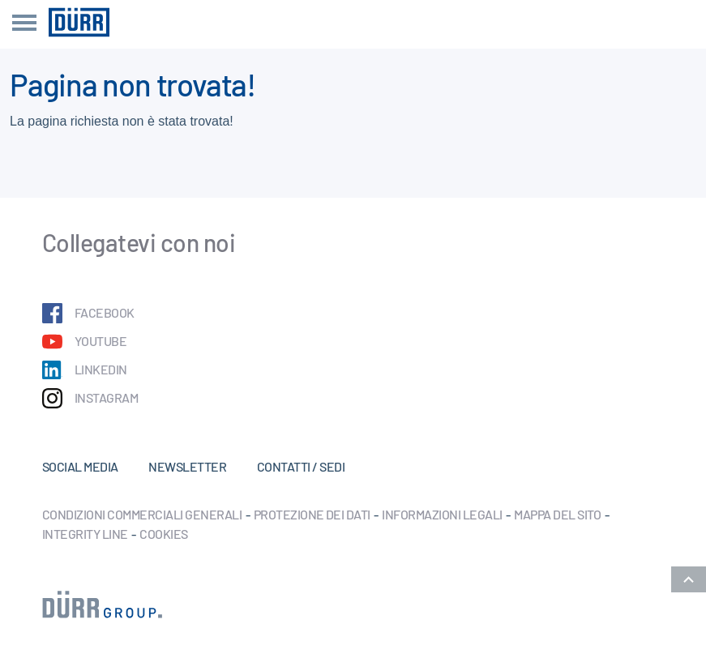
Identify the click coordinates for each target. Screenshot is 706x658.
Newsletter (187, 466)
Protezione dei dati (312, 514)
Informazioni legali (442, 514)
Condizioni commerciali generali (142, 514)
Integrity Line (85, 533)
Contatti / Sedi (300, 466)
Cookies (163, 533)
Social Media (80, 466)
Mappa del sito (557, 514)
